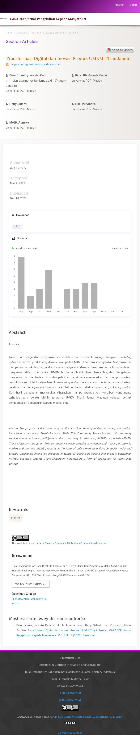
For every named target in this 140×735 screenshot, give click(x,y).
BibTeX (16, 603)
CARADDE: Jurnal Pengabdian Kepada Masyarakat (48, 19)
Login (133, 4)
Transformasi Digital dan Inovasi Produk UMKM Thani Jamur (67, 630)
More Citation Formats (30, 583)
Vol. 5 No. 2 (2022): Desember (48, 32)
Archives (22, 32)
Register (119, 4)
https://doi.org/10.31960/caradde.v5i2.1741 (35, 64)
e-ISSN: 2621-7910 (70, 693)
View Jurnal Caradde (70, 732)
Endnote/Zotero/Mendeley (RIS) (30, 598)
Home (9, 32)
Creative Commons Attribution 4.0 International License (75, 543)
